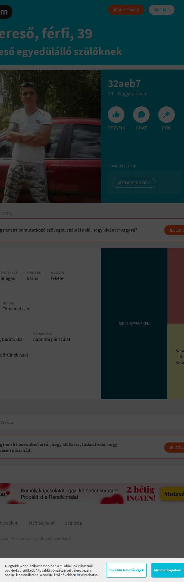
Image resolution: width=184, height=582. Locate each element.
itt (79, 575)
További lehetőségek (126, 570)
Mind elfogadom (167, 570)
